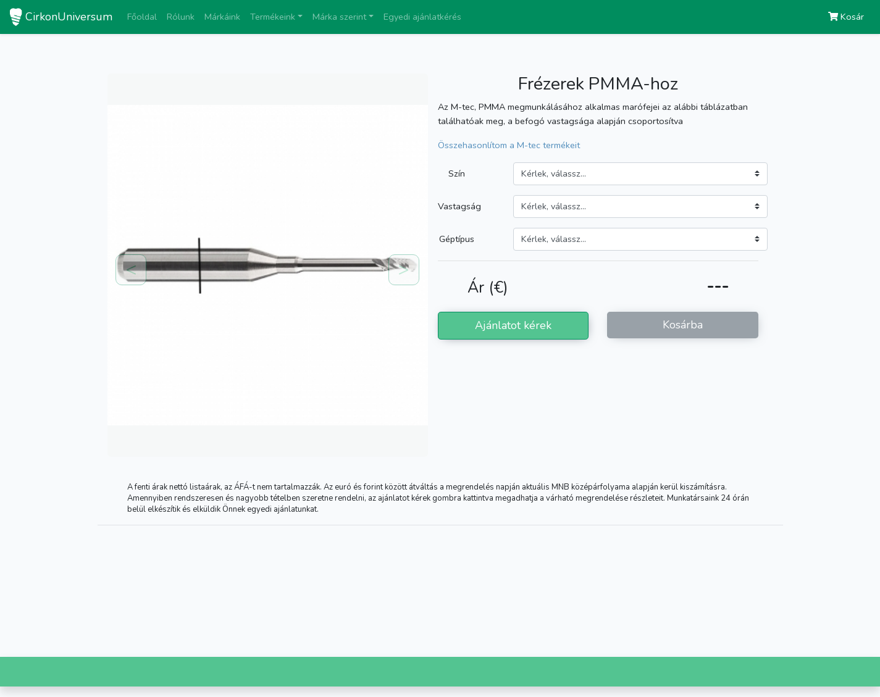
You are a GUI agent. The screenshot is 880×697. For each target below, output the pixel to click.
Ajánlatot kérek (513, 325)
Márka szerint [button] (339, 16)
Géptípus (456, 239)
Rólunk (181, 16)
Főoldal (142, 16)
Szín (456, 173)
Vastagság (459, 206)
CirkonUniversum (68, 16)
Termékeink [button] (272, 16)
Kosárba (683, 324)
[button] (131, 270)
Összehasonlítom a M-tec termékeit (509, 145)
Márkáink (222, 16)
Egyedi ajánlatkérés (422, 16)
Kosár (846, 16)
